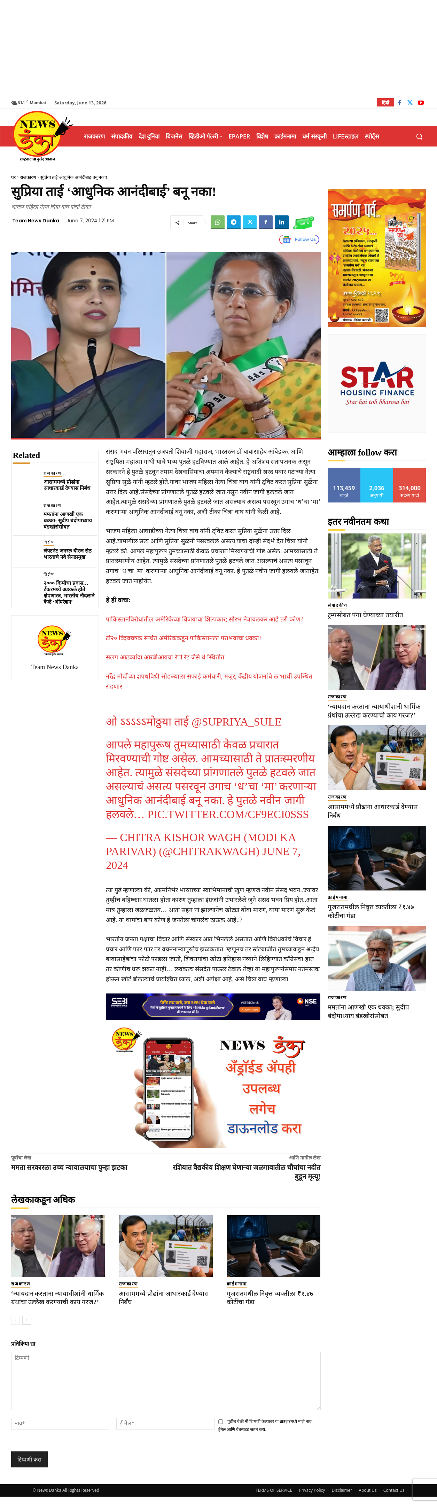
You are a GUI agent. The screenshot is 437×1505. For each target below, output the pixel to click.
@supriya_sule (237, 721)
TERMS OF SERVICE (274, 1499)
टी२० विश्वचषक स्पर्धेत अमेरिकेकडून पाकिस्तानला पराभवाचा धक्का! (183, 638)
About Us (367, 1499)
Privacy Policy (312, 1499)
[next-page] (26, 1328)
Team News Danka (35, 220)
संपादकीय (338, 605)
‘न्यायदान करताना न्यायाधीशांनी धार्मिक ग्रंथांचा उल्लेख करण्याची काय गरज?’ (55, 1302)
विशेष (49, 542)
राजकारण (28, 177)
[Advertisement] (219, 48)
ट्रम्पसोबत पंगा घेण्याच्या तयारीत (366, 615)
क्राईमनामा (237, 1283)
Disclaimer (341, 1499)
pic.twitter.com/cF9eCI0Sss (228, 814)
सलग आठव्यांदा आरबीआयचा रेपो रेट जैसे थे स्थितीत (165, 657)
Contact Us (394, 1499)
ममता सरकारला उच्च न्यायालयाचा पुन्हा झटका (69, 1167)
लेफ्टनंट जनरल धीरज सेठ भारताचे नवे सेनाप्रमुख (67, 554)
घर (13, 177)
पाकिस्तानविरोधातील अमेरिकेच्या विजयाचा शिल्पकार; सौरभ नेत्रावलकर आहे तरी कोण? (204, 619)
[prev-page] (15, 1328)
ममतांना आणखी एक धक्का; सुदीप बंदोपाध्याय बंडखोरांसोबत (68, 521)
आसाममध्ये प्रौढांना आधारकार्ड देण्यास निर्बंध (67, 485)
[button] (419, 136)
